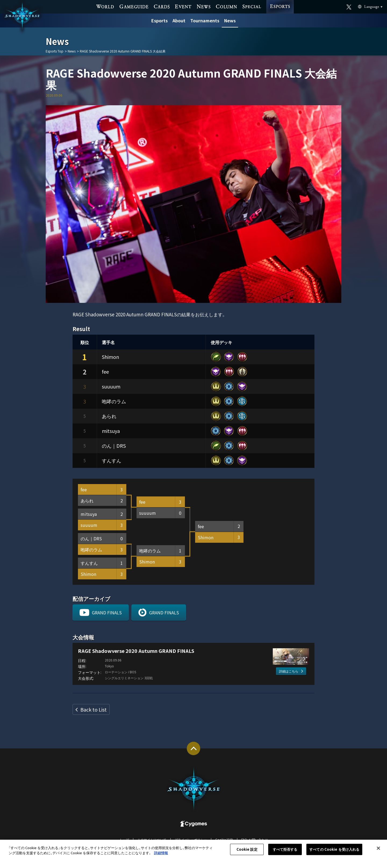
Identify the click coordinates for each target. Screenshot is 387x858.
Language (363, 6)
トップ (124, 839)
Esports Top (54, 51)
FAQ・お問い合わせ (254, 839)
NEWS (203, 6)
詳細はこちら (288, 671)
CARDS (161, 6)
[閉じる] (378, 851)
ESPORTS (280, 1)
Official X (349, 6)
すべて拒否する (285, 852)
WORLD (105, 6)
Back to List (93, 709)
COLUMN (226, 6)
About (179, 20)
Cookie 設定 (224, 839)
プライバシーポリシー (191, 839)
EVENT (183, 6)
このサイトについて (151, 839)
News (230, 20)
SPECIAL (251, 6)
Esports (159, 20)
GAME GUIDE (134, 6)
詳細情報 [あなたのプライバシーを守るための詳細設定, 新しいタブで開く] (161, 855)
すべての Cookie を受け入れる (334, 852)
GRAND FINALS (107, 612)
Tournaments (204, 20)
